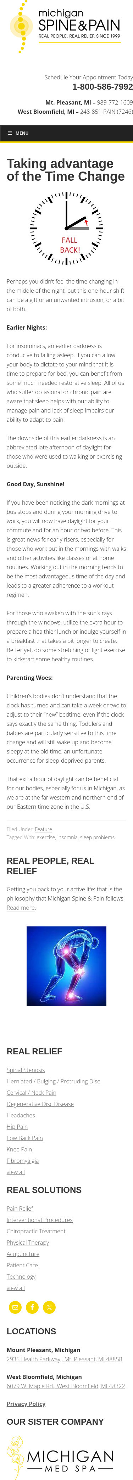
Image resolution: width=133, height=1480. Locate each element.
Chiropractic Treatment (36, 1231)
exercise (46, 837)
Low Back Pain (25, 1138)
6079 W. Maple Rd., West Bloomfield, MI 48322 (66, 1386)
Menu (18, 133)
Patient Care (22, 1265)
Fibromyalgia (23, 1161)
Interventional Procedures (40, 1220)
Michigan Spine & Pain (66, 29)
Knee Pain (19, 1149)
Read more (21, 908)
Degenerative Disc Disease (40, 1104)
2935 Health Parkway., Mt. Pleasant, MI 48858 (64, 1359)
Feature (43, 829)
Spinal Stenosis (26, 1070)
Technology (21, 1276)
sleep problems (97, 837)
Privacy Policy (26, 1404)
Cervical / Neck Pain (31, 1093)
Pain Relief (20, 1208)
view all (16, 1172)
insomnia (67, 837)
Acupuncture (23, 1254)
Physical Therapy (28, 1242)
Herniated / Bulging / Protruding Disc (53, 1081)
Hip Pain (17, 1127)
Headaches (21, 1115)
